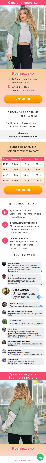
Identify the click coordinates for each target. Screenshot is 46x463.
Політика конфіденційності (23, 460)
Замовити (23, 99)
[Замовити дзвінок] (40, 457)
